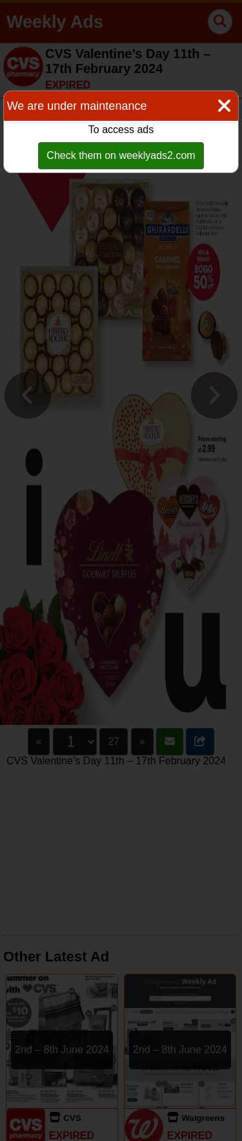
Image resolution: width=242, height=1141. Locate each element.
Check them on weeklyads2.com (120, 155)
